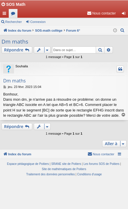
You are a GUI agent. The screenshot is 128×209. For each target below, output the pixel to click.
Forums (14, 14)
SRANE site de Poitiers (66, 163)
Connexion (38, 22)
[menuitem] (101, 13)
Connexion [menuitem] (125, 14)
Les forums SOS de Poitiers (101, 163)
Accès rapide (5, 14)
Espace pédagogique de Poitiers (28, 163)
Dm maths (14, 41)
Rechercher (13, 22)
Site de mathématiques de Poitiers (64, 169)
